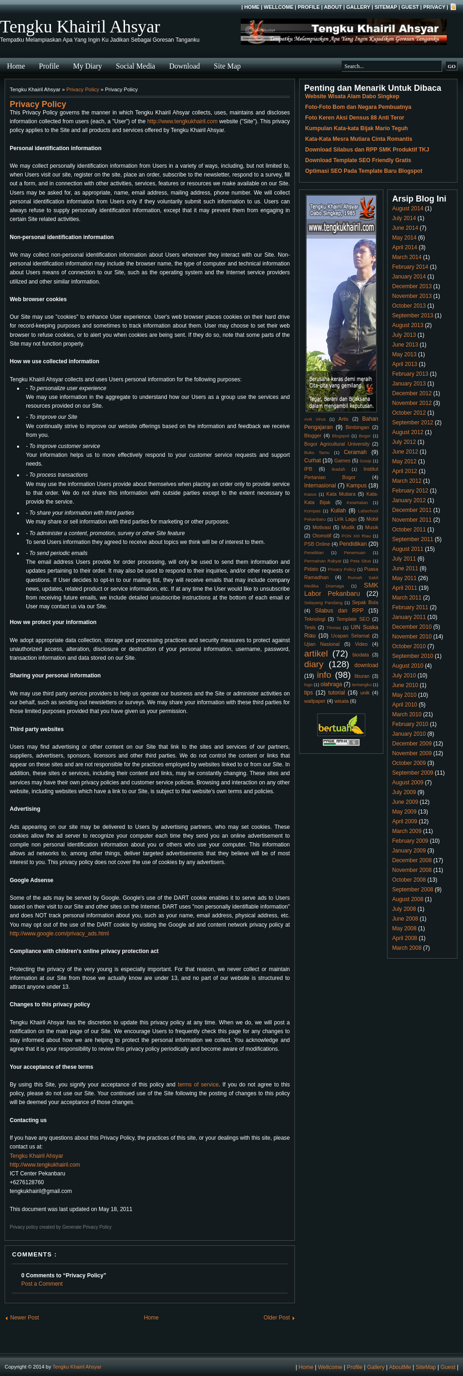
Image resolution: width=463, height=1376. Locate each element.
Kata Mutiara (341, 494)
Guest (410, 7)
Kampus (356, 485)
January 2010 (409, 734)
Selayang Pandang (323, 602)
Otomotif (322, 535)
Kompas (312, 510)
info (324, 675)
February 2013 (410, 374)
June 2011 (405, 568)
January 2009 (409, 850)
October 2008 (409, 880)
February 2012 (410, 490)
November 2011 (412, 520)
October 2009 (409, 763)
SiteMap (386, 7)
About (333, 7)
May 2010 (404, 695)
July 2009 (404, 792)
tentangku (361, 684)
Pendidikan (353, 544)
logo (308, 684)
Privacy (434, 7)
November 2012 (412, 403)
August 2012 (407, 432)
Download (184, 66)
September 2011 (412, 539)
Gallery (358, 7)
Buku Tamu (317, 452)
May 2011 (404, 578)
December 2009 (412, 743)
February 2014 (410, 267)
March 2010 (406, 714)
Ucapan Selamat (350, 635)
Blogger (312, 435)
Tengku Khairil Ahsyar (80, 26)
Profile (309, 7)
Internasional (320, 485)
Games (342, 460)
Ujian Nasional (322, 644)
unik (364, 692)
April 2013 (404, 364)
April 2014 (404, 247)
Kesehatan (357, 502)
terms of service (198, 1084)
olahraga (331, 684)
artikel (316, 653)
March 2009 (406, 831)
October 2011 (409, 529)
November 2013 (412, 296)
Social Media (135, 66)
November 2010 (412, 636)
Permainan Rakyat (322, 560)
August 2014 (407, 208)
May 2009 (404, 811)
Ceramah (355, 452)
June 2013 (405, 344)
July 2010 (404, 675)
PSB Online (317, 544)
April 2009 (404, 821)
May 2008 (404, 928)
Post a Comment (42, 1284)
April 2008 (404, 938)
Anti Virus (314, 419)
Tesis (310, 627)
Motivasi (322, 527)
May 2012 (404, 461)
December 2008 (412, 860)
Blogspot (340, 435)
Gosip (365, 460)
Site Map (227, 66)
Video (361, 644)
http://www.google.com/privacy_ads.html (59, 933)
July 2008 (404, 909)
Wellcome (279, 7)
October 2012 (409, 413)
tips (308, 692)
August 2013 (407, 325)
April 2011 (404, 588)
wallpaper (314, 701)
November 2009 (412, 753)
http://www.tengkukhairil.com (182, 121)
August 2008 (407, 899)
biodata (360, 654)
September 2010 (412, 656)
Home (251, 7)
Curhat (312, 460)
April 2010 (404, 704)
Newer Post (24, 1317)
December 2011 (412, 510)
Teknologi (314, 619)
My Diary (87, 66)
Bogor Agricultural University (336, 444)
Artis (343, 419)
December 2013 (412, 286)
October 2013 (409, 306)
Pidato (311, 569)
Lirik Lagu (345, 519)
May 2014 (404, 237)
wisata (341, 701)
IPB (308, 469)
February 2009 (410, 841)
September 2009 (412, 773)
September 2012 (412, 422)
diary (314, 664)
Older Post (276, 1317)
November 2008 (412, 870)
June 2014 (405, 228)
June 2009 (405, 802)
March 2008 (406, 948)
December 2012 (412, 393)
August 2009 (407, 782)
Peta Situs (360, 560)
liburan (362, 676)
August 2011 (407, 549)
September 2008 (412, 889)
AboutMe (400, 1367)
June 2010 (405, 685)
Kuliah (338, 510)
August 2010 (407, 666)
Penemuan (354, 552)
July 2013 (404, 335)
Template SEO (353, 619)
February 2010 (410, 724)
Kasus (310, 494)
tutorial (336, 692)
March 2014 (406, 257)
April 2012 (404, 471)
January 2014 (409, 276)
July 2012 (404, 442)
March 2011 (406, 597)
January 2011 (409, 617)
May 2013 (404, 354)
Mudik (348, 527)
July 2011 (404, 558)
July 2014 (404, 218)
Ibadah (338, 469)
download (366, 665)
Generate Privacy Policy (87, 1227)
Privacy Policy (82, 89)
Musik (371, 527)
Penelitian (314, 552)
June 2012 (405, 451)
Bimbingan (357, 427)
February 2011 (410, 607)
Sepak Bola (365, 602)
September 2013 (412, 315)
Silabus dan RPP (339, 610)
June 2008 (405, 918)
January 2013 (409, 383)
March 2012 (406, 481)
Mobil (372, 519)
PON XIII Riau (356, 535)
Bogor (365, 435)
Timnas (333, 627)
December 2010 (412, 627)
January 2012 (409, 500)
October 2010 (409, 646)
